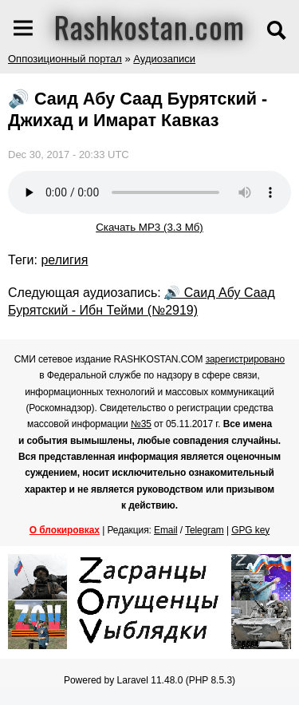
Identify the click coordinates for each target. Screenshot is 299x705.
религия (64, 260)
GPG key (250, 530)
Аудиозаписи (164, 59)
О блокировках (65, 530)
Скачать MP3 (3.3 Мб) (149, 227)
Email (166, 530)
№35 (141, 424)
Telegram (204, 530)
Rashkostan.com (149, 26)
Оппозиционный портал (65, 59)
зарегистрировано (245, 359)
